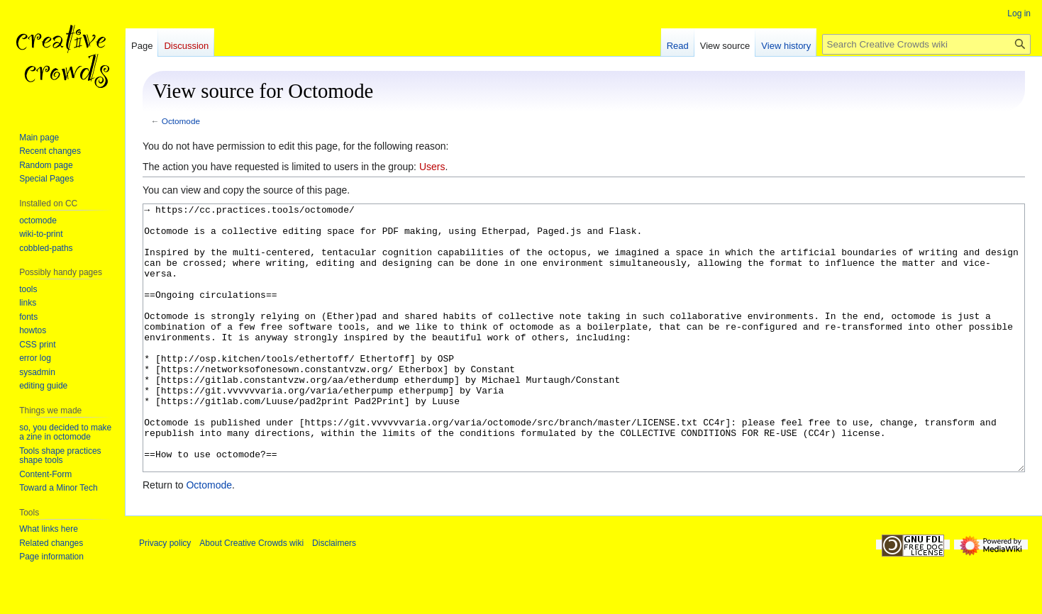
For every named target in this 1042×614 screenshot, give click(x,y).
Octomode (181, 120)
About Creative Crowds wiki (251, 596)
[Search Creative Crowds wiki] (926, 44)
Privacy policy (165, 596)
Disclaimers (334, 596)
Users (432, 166)
